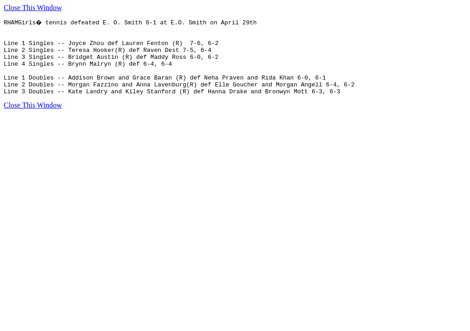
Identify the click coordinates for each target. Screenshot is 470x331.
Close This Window (33, 7)
